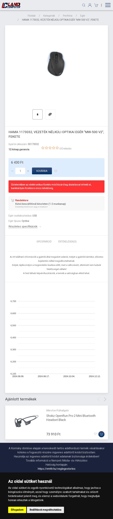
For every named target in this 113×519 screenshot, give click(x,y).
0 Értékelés (65, 148)
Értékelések (67, 241)
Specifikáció (44, 241)
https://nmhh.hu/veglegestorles (56, 468)
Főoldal (31, 15)
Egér (82, 15)
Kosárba (41, 171)
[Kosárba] (101, 434)
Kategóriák (49, 15)
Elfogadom (17, 509)
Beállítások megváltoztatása (45, 509)
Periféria (67, 15)
